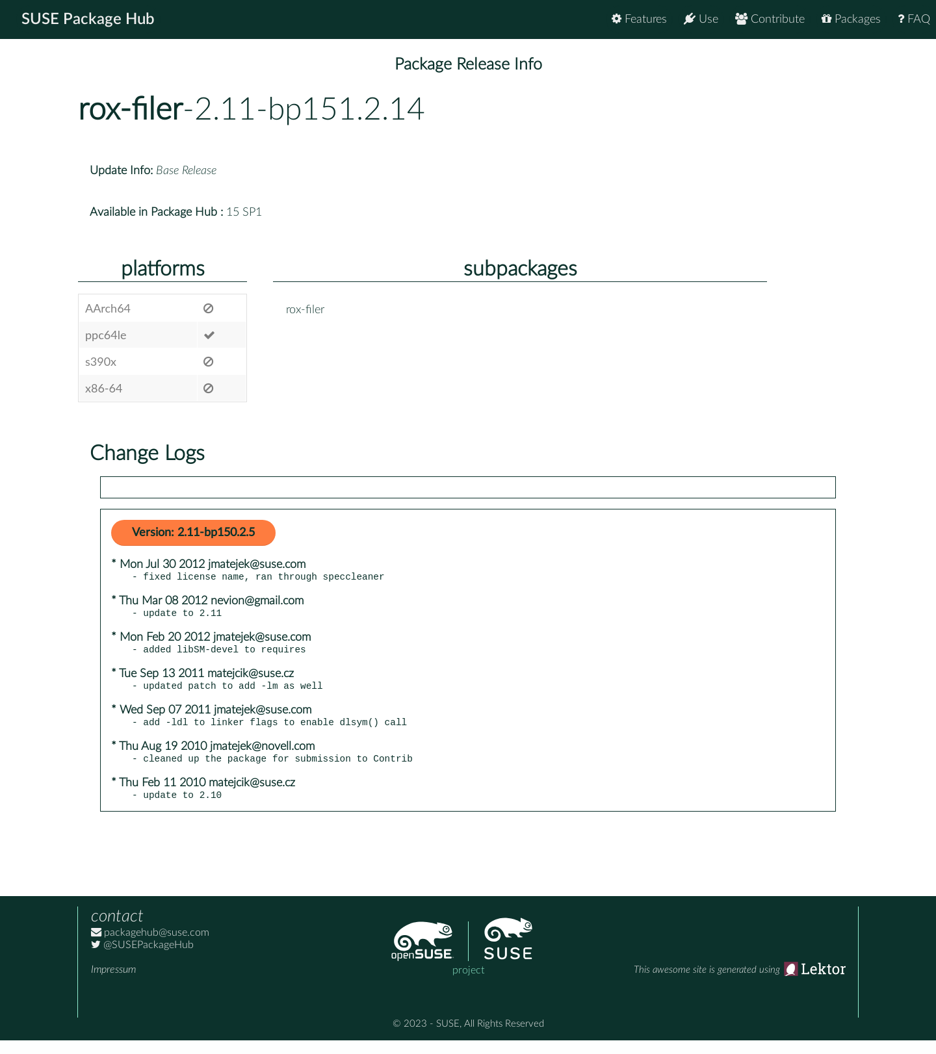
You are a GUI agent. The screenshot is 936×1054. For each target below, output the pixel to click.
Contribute (770, 19)
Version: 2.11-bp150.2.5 (193, 533)
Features (639, 19)
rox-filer (130, 109)
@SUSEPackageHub (142, 958)
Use (701, 19)
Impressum (113, 983)
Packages (851, 19)
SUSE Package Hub (88, 19)
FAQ (914, 19)
